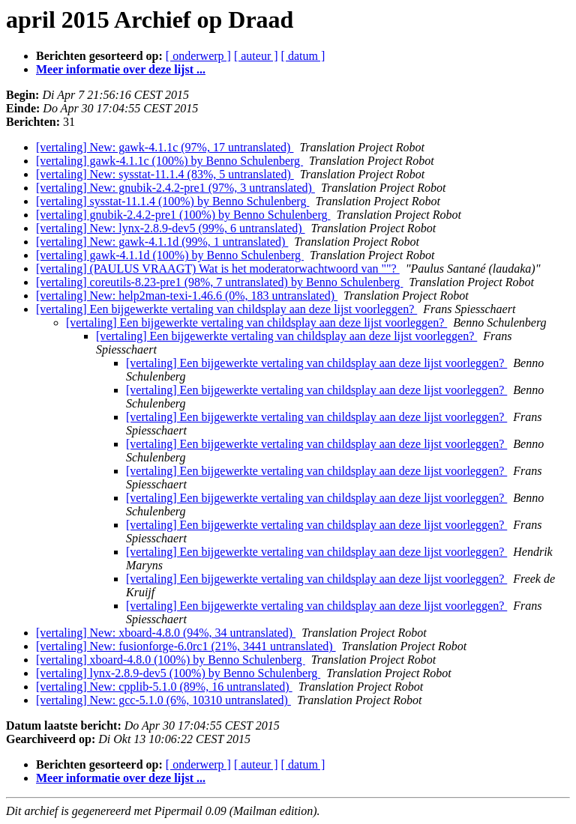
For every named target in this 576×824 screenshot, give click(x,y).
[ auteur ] (256, 55)
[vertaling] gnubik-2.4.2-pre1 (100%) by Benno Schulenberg (183, 214)
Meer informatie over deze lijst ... (121, 69)
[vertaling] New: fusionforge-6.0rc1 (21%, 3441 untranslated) (186, 646)
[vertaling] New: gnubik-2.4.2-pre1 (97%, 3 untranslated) (175, 187)
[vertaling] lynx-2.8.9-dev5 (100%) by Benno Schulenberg (178, 673)
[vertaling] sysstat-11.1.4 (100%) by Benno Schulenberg (172, 201)
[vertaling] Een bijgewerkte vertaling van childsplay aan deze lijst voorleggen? (226, 309)
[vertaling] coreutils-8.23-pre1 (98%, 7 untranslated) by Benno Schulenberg (219, 282)
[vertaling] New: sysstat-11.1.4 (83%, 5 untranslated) (165, 174)
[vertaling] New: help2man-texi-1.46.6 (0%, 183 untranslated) (187, 295)
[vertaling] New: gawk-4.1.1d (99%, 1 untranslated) (162, 241)
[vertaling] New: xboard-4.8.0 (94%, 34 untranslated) (166, 632)
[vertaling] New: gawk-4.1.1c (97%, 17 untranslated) (164, 147)
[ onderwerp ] (198, 55)
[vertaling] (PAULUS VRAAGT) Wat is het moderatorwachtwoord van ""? (218, 268)
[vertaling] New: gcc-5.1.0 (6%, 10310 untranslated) (163, 700)
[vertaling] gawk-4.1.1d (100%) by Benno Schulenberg (170, 255)
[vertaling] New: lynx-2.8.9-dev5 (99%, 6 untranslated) (170, 228)
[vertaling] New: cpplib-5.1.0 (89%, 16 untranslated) (164, 686)
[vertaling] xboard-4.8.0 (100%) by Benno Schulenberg (170, 659)
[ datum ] (303, 55)
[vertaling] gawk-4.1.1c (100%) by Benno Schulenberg (169, 160)
